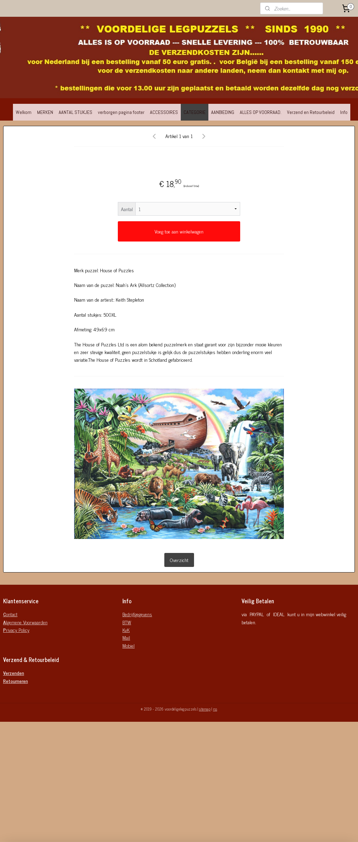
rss (215, 709)
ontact (10, 614)
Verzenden (13, 673)
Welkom (23, 112)
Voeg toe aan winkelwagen (179, 231)
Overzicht (179, 560)
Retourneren (15, 681)
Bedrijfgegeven (136, 614)
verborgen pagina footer (121, 112)
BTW (126, 622)
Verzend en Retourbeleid (311, 112)
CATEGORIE (195, 112)
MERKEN (45, 112)
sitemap (204, 709)
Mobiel (128, 645)
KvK (126, 630)
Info (344, 112)
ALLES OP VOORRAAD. (260, 112)
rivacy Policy (16, 630)
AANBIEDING (222, 112)
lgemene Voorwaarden (25, 622)
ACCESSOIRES (164, 112)
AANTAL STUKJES (75, 112)
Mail (126, 637)
